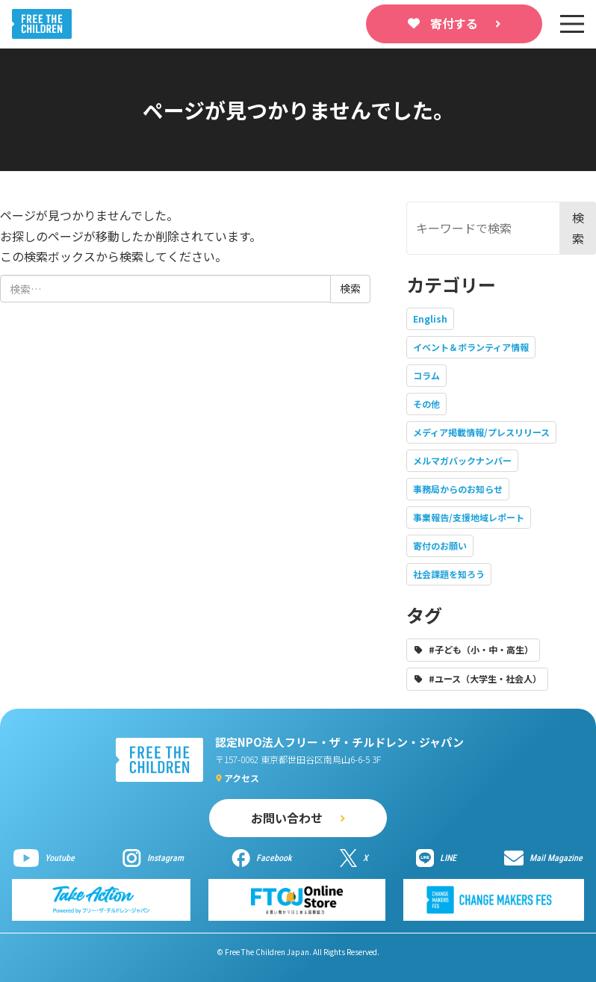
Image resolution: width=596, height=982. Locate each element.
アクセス (241, 777)
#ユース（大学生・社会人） (485, 678)
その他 (426, 403)
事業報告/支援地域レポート (468, 517)
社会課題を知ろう (449, 574)
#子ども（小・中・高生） (481, 649)
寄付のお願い (440, 545)
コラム (426, 375)
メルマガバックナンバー (462, 460)
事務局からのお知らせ (458, 488)
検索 (578, 227)
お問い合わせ (287, 818)
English (430, 318)
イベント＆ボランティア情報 (471, 347)
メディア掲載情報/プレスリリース (481, 432)
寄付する (454, 23)
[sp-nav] (572, 24)
